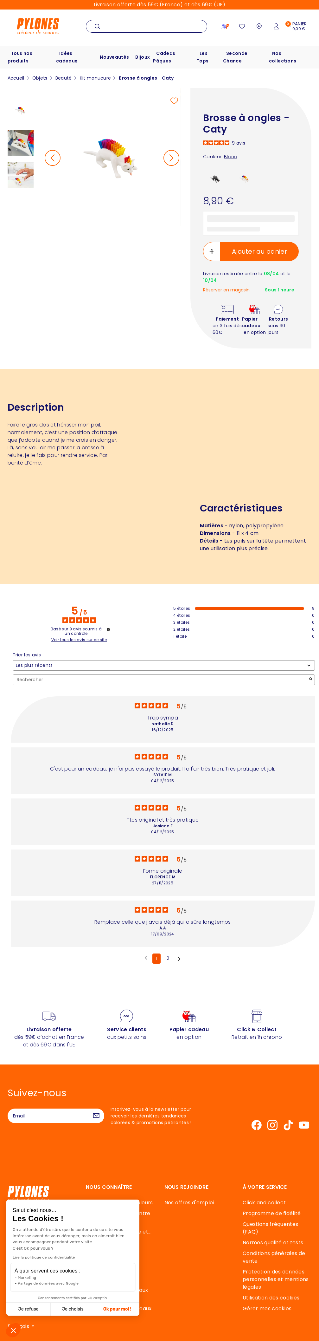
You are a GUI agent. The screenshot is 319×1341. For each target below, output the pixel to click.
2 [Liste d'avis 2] (168, 958)
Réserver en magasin (226, 290)
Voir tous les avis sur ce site (79, 640)
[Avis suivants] (179, 959)
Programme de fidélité (272, 1213)
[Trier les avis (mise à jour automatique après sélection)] (164, 665)
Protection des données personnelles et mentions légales (276, 1279)
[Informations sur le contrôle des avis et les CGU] (108, 629)
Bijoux (142, 57)
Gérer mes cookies (267, 1308)
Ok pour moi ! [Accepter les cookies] (62, 1309)
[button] (13, 1330)
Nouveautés (114, 57)
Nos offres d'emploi (189, 1202)
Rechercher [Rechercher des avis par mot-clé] (160, 679)
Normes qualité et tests (273, 1242)
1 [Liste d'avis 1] (156, 958)
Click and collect (264, 1202)
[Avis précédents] (146, 958)
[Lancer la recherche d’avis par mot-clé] (310, 680)
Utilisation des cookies (271, 1297)
